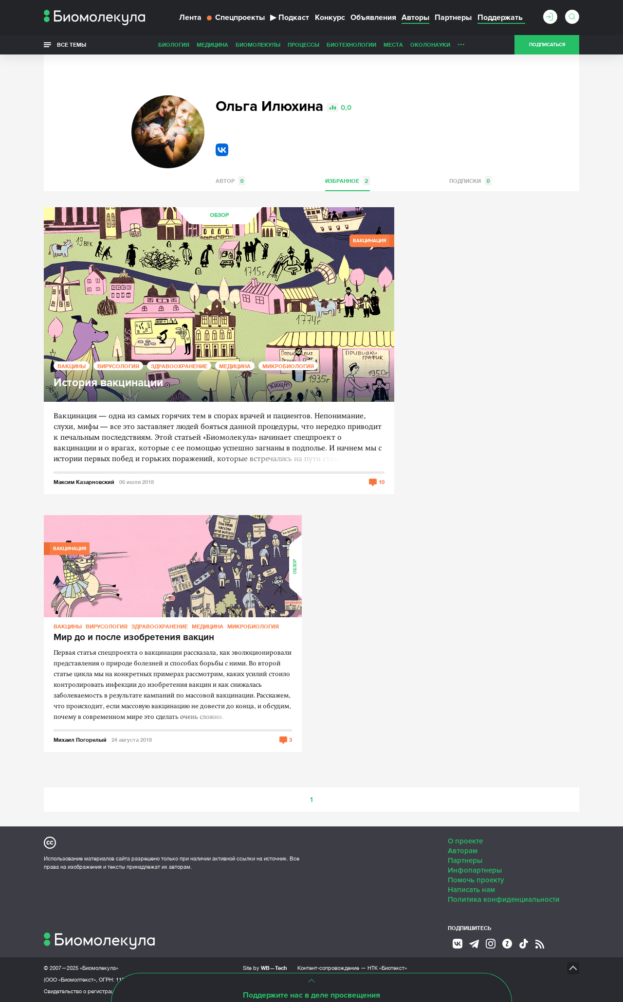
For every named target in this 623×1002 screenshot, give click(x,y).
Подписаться (547, 45)
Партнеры (453, 17)
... (461, 42)
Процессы (303, 44)
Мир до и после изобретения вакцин (134, 637)
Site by (265, 968)
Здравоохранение (179, 366)
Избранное (347, 180)
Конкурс (330, 17)
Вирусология (118, 366)
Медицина (212, 44)
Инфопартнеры (475, 870)
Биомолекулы (258, 44)
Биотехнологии (351, 44)
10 (382, 482)
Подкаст (289, 17)
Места (393, 44)
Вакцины (71, 366)
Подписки (470, 180)
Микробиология (288, 366)
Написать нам (471, 889)
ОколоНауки (430, 44)
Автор (230, 180)
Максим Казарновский (84, 482)
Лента (190, 17)
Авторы (415, 17)
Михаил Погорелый (80, 739)
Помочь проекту (476, 880)
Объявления (373, 17)
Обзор (219, 215)
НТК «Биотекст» (387, 968)
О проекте (465, 841)
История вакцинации (108, 383)
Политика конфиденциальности (504, 899)
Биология (173, 44)
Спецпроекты (236, 17)
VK (222, 149)
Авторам (462, 850)
